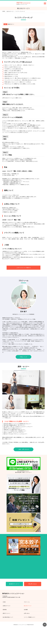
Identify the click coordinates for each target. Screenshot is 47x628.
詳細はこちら (23, 356)
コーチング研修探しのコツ (29, 617)
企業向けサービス (6, 605)
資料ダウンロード (14, 584)
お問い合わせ (33, 584)
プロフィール (27, 601)
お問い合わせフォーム (7, 97)
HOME (3, 11)
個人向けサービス (10, 11)
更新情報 (5, 609)
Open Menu (45, 3)
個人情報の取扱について (8, 617)
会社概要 (26, 609)
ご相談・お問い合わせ (23, 449)
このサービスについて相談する (23, 267)
